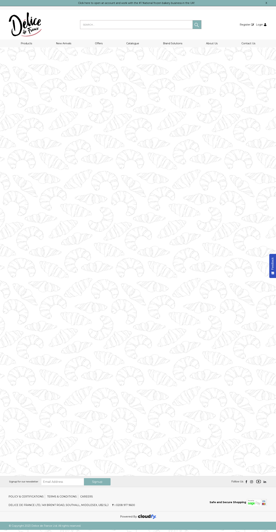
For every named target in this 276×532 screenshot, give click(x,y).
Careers (86, 498)
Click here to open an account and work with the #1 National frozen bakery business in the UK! (136, 3)
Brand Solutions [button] (172, 43)
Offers (99, 43)
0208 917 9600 (123, 507)
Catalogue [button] (132, 43)
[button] (197, 24)
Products (26, 43)
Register (245, 24)
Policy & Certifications (26, 498)
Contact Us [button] (248, 43)
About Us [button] (212, 43)
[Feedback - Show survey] (272, 266)
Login (259, 24)
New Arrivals (63, 43)
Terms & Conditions (62, 498)
